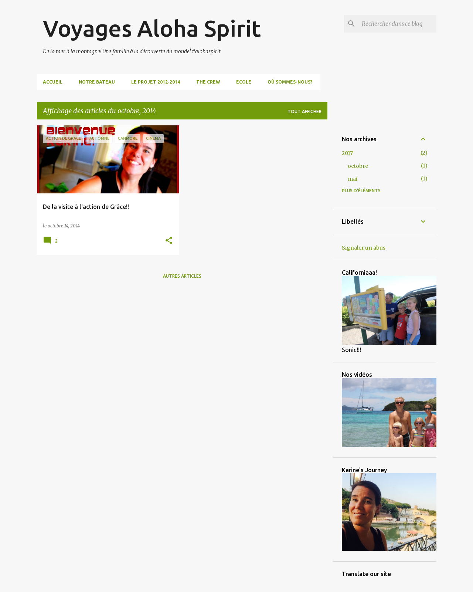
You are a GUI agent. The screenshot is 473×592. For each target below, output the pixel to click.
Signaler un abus (363, 247)
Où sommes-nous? (290, 82)
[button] (168, 241)
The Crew (208, 82)
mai (352, 179)
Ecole (243, 82)
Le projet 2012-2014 (155, 82)
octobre (358, 166)
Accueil (52, 82)
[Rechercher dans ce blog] (397, 24)
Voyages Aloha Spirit (152, 28)
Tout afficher (304, 111)
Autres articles (182, 276)
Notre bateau (97, 82)
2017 (347, 153)
